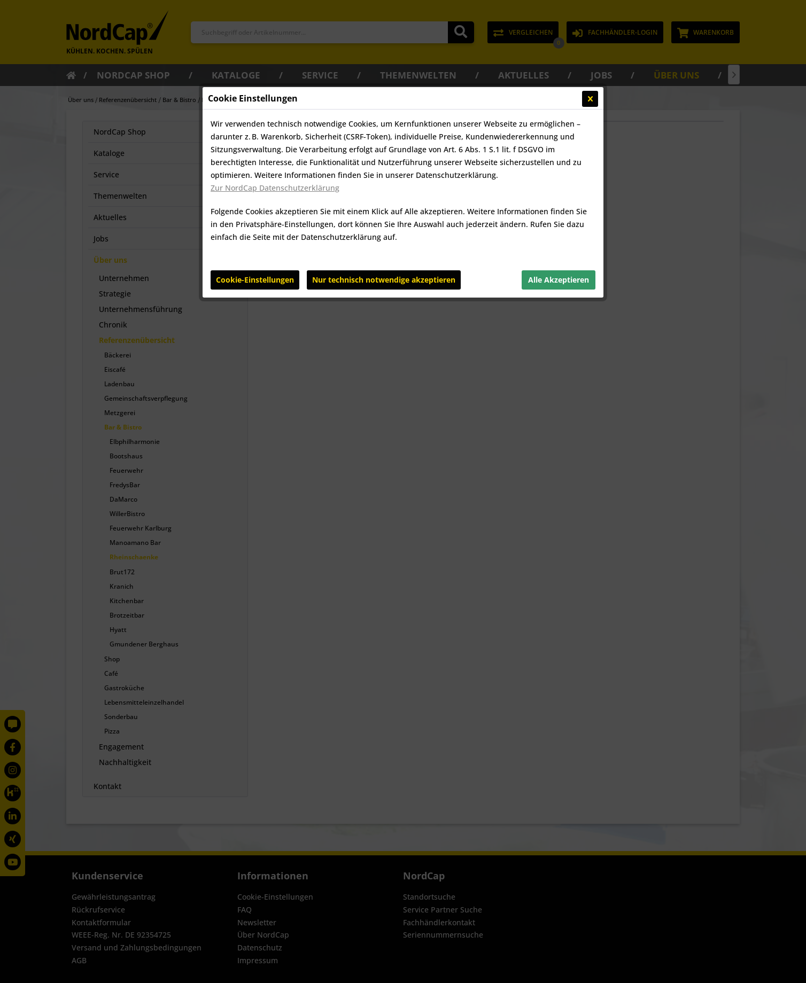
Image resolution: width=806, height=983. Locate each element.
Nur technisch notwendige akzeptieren (383, 280)
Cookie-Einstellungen (255, 280)
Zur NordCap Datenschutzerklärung (275, 188)
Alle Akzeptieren (558, 280)
